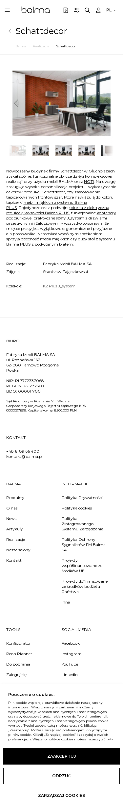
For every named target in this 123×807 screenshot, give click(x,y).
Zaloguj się (16, 674)
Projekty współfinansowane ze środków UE (82, 565)
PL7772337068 (29, 380)
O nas (11, 508)
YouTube (70, 664)
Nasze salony (18, 549)
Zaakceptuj (61, 756)
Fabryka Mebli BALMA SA (67, 263)
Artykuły (14, 528)
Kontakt (14, 560)
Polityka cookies (77, 508)
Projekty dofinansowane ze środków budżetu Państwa (85, 586)
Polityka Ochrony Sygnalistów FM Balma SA (84, 544)
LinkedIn (70, 674)
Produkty (15, 497)
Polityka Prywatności (82, 497)
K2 (46, 285)
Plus (53, 285)
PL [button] (109, 10)
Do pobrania (18, 664)
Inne (66, 602)
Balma (35, 9)
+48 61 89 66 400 (22, 451)
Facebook (71, 643)
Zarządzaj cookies (61, 795)
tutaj (110, 739)
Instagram (72, 653)
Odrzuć (61, 775)
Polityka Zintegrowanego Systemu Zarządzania (82, 523)
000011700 (29, 391)
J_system (66, 285)
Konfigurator (18, 643)
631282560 (34, 385)
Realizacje (15, 539)
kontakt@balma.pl (24, 456)
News (11, 518)
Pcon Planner (19, 653)
